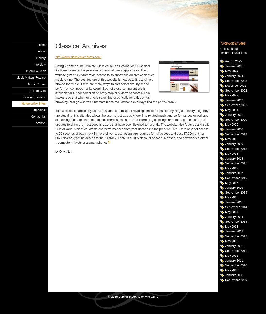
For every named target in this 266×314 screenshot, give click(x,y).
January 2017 (234, 173)
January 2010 (234, 275)
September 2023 (236, 81)
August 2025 (233, 61)
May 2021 (231, 110)
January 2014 (234, 217)
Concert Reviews (34, 97)
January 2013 (234, 231)
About (42, 51)
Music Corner (37, 84)
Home (42, 45)
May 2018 (231, 153)
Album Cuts (38, 91)
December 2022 (235, 85)
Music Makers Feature (31, 77)
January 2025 (234, 66)
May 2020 (231, 124)
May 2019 (231, 139)
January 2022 (234, 100)
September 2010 (236, 265)
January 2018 (234, 158)
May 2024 (231, 71)
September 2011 (236, 251)
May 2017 (231, 168)
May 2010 (231, 270)
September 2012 (236, 236)
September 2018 (236, 149)
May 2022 (231, 95)
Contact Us (38, 116)
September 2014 (236, 207)
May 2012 (231, 241)
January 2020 (234, 129)
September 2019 (236, 134)
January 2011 (234, 260)
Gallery (41, 58)
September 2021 (236, 105)
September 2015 (236, 192)
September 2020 (236, 119)
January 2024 (234, 76)
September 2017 (236, 163)
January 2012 (234, 246)
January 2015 (234, 202)
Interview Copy (36, 71)
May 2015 (231, 197)
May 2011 (231, 255)
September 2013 (236, 221)
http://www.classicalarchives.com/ (78, 57)
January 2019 (234, 144)
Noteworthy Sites (34, 103)
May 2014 (231, 212)
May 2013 (231, 226)
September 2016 (236, 178)
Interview (40, 64)
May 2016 (231, 183)
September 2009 (236, 280)
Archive (41, 123)
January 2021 (234, 115)
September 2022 (236, 90)
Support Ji (39, 110)
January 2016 (234, 187)
